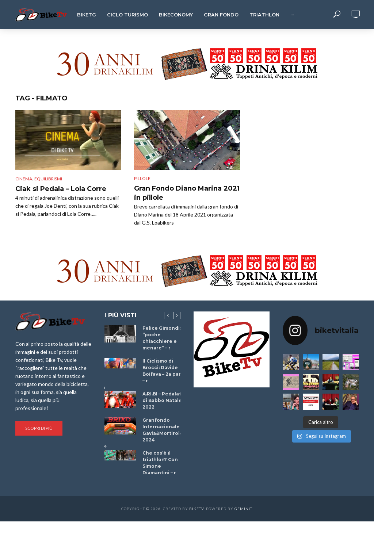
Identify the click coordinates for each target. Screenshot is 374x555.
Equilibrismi (48, 178)
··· (292, 15)
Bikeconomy (176, 15)
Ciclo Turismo (127, 15)
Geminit (243, 508)
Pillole (142, 178)
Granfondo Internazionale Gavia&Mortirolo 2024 (162, 430)
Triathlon (264, 15)
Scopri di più (39, 428)
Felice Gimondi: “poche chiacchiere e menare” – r (161, 338)
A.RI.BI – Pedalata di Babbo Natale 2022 (163, 400)
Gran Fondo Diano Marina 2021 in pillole (187, 193)
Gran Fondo (221, 15)
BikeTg (86, 15)
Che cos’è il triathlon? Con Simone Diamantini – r (160, 462)
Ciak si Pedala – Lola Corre (60, 189)
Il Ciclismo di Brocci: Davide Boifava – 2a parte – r (164, 370)
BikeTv (196, 508)
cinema (23, 178)
